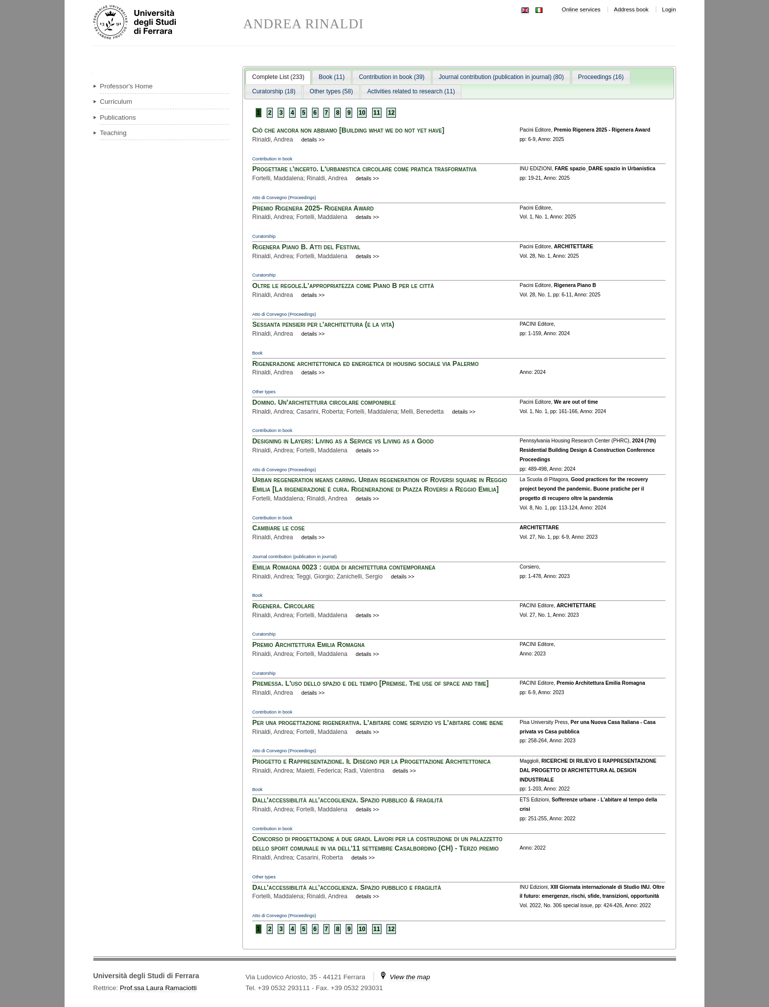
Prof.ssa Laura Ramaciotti (158, 988)
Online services (581, 9)
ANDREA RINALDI (303, 24)
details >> (313, 140)
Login (669, 9)
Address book (631, 9)
